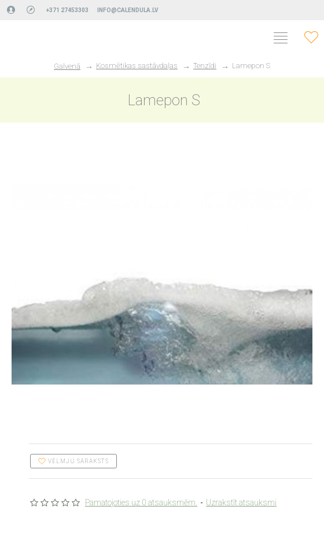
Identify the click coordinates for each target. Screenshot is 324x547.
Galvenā (67, 66)
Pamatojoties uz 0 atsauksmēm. (141, 502)
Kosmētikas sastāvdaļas (137, 65)
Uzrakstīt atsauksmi (241, 502)
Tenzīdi (204, 65)
